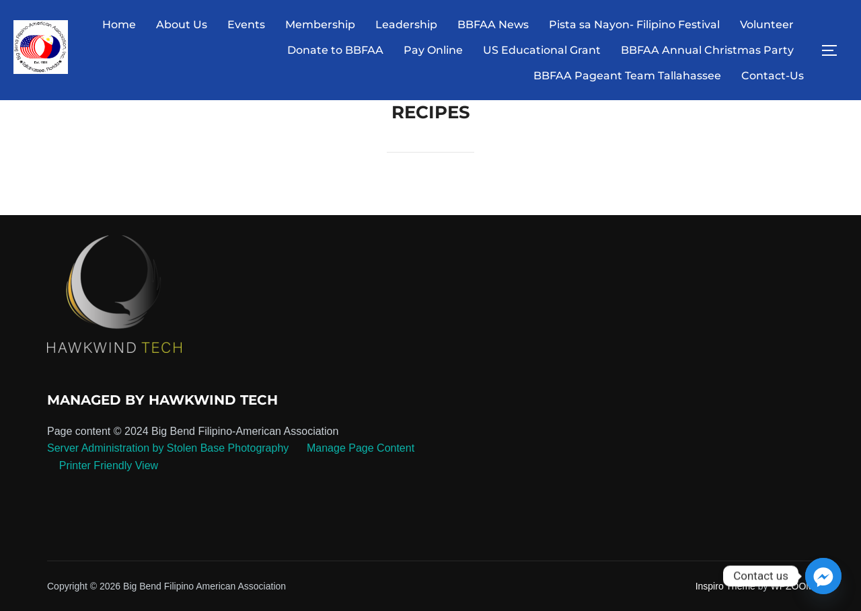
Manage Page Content (359, 448)
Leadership (406, 24)
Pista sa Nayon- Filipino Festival (634, 24)
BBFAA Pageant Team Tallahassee (627, 75)
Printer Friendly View (108, 465)
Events (246, 24)
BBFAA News (493, 24)
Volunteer (767, 24)
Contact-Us (772, 75)
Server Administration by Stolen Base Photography (168, 448)
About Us (181, 24)
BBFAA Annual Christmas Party (707, 50)
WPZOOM (792, 586)
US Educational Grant (542, 50)
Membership (320, 24)
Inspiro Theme (725, 586)
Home (119, 24)
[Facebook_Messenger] (823, 576)
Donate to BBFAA (335, 50)
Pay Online (433, 50)
